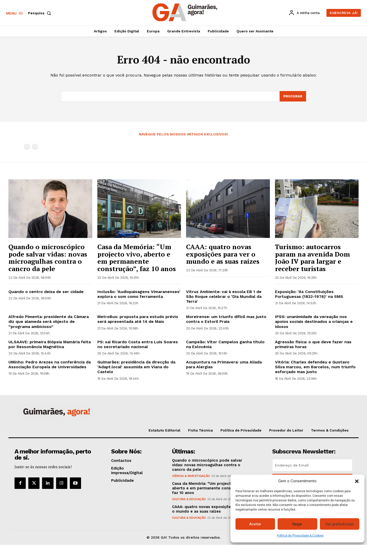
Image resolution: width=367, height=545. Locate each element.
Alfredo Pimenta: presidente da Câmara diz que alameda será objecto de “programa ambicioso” (48, 321)
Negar (297, 524)
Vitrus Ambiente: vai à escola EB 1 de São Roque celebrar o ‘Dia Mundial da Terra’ (223, 296)
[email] (312, 465)
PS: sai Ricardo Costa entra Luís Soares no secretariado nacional (137, 344)
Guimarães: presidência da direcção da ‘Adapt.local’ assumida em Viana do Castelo (136, 367)
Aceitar (255, 524)
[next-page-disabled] (35, 147)
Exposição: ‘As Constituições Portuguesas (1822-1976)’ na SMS (309, 294)
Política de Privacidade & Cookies (300, 535)
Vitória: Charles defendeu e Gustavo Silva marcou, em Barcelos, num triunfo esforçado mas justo (315, 367)
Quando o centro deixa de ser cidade (46, 291)
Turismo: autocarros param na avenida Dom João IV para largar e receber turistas (312, 257)
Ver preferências (339, 524)
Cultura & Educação (189, 499)
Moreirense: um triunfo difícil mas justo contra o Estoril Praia (226, 319)
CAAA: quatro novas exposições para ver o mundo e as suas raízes (222, 253)
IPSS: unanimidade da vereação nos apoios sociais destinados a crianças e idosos (314, 321)
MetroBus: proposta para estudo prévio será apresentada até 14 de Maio (137, 319)
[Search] (293, 96)
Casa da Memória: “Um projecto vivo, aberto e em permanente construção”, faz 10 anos (136, 257)
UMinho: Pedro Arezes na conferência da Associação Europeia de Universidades (49, 364)
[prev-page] (27, 147)
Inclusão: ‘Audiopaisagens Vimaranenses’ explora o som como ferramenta (138, 294)
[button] (356, 481)
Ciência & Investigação (191, 476)
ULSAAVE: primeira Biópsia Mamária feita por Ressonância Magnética (49, 344)
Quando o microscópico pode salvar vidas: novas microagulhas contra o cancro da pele (47, 257)
